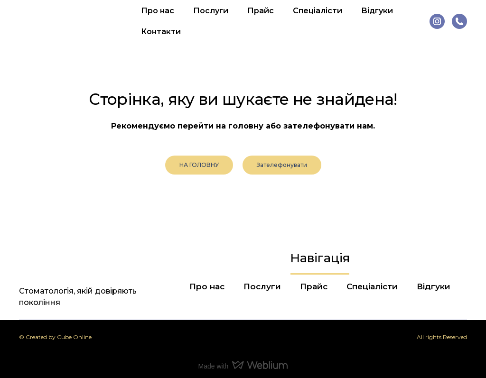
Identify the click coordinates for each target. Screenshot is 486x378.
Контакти (161, 31)
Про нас (157, 10)
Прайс (260, 10)
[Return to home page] (61, 21)
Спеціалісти (317, 10)
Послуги (210, 10)
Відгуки (377, 10)
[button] (437, 21)
